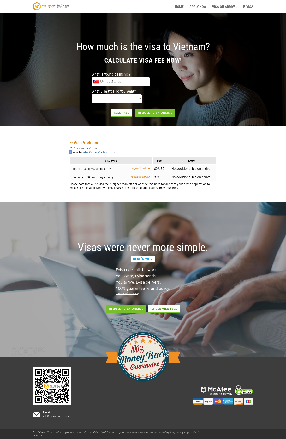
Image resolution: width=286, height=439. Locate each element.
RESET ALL (121, 113)
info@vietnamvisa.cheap (56, 416)
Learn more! (109, 152)
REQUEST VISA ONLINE (155, 113)
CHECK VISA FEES (164, 309)
